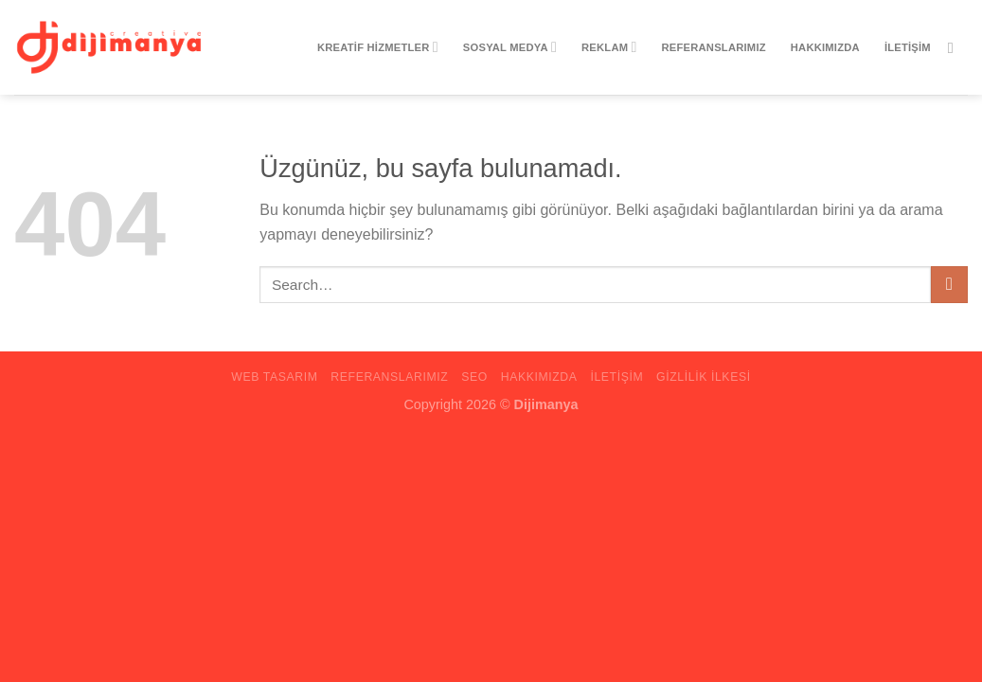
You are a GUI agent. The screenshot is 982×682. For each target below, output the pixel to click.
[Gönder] (949, 284)
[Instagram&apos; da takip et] (955, 47)
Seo (474, 377)
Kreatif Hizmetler (377, 47)
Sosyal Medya (510, 47)
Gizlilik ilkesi (703, 377)
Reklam (608, 47)
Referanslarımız (714, 47)
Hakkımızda (825, 47)
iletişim (907, 47)
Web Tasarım (274, 377)
